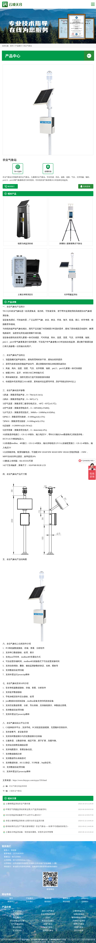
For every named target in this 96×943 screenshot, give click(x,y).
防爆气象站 (78, 927)
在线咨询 (86, 186)
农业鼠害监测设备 (17, 920)
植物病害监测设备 (79, 917)
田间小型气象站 (48, 911)
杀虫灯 (48, 917)
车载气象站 (48, 924)
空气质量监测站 (17, 924)
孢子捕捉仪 (17, 917)
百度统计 (84, 901)
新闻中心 (11, 901)
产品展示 (18, 46)
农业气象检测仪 (17, 914)
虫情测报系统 (78, 914)
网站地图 (66, 901)
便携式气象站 (78, 924)
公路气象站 (48, 927)
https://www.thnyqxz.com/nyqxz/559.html (30, 780)
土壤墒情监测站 (79, 911)
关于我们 (29, 901)
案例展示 (66, 898)
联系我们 (11, 186)
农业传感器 (78, 930)
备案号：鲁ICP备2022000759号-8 (53, 942)
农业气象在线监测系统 (18, 786)
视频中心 (84, 898)
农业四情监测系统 (48, 914)
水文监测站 (17, 930)
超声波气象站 (48, 930)
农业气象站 (28, 46)
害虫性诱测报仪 (48, 920)
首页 (11, 46)
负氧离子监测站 (79, 920)
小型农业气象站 (15, 791)
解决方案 (48, 898)
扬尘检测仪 (17, 927)
